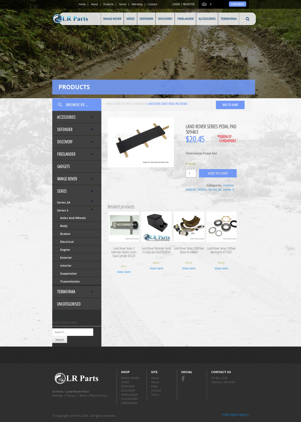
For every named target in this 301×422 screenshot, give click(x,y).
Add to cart (218, 173)
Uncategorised (68, 304)
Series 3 (62, 210)
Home (81, 4)
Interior (65, 266)
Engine (65, 250)
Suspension (68, 273)
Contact (152, 4)
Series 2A (63, 202)
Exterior (66, 258)
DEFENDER (146, 19)
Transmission (70, 281)
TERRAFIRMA (229, 19)
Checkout (237, 4)
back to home (230, 105)
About (94, 4)
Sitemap (57, 395)
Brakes (65, 234)
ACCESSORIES (207, 19)
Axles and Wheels (73, 218)
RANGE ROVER (112, 19)
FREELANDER (185, 19)
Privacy (70, 395)
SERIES (130, 19)
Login (176, 4)
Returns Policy (98, 395)
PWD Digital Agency (235, 415)
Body (64, 226)
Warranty (137, 4)
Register (188, 4)
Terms (122, 4)
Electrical (67, 242)
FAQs (154, 386)
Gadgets (63, 166)
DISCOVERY (165, 19)
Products (108, 4)
